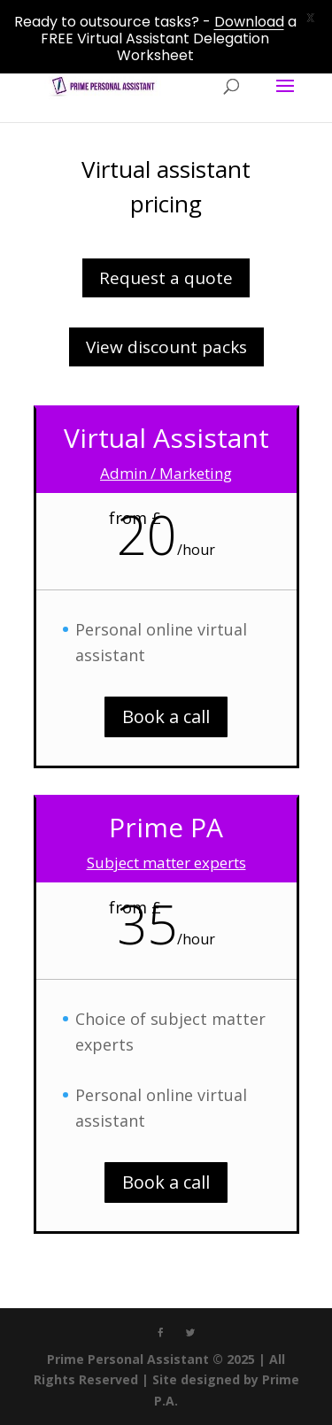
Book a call (166, 716)
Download (249, 22)
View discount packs (166, 346)
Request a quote (166, 277)
